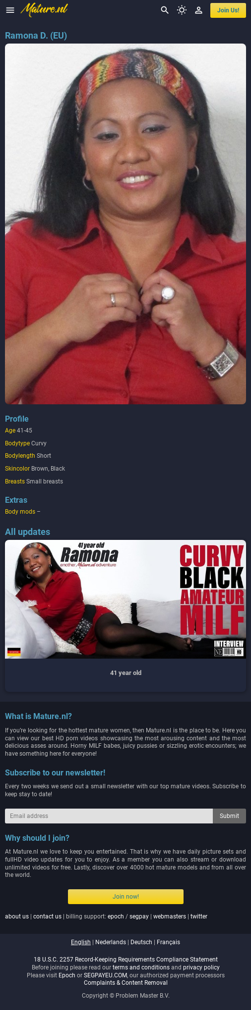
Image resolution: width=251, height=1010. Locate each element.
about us (17, 916)
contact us (47, 916)
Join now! (126, 896)
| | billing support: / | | (106, 916)
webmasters (169, 916)
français (168, 942)
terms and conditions (141, 967)
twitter (198, 916)
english (81, 942)
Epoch (67, 975)
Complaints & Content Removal (126, 982)
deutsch (141, 942)
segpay (139, 916)
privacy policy (201, 967)
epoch (116, 916)
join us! (228, 10)
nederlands (110, 942)
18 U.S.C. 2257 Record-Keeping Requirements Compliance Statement (126, 959)
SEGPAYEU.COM (105, 975)
